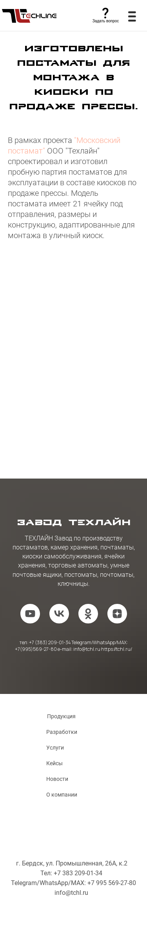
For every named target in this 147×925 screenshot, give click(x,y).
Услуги (55, 747)
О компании (61, 794)
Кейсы (54, 763)
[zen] (117, 613)
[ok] (88, 613)
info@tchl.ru (71, 892)
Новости (57, 779)
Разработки (61, 732)
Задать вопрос (106, 21)
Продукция (61, 716)
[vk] (59, 613)
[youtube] (30, 613)
